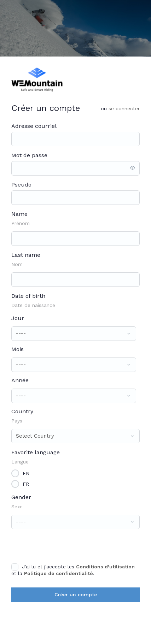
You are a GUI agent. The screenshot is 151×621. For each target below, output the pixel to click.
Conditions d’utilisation (105, 566)
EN (26, 473)
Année (20, 380)
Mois (17, 349)
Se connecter (124, 108)
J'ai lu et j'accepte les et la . (73, 570)
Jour (17, 318)
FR (26, 483)
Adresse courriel (34, 126)
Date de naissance (33, 305)
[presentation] (59, 545)
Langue (20, 462)
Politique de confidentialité (58, 573)
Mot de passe (29, 155)
